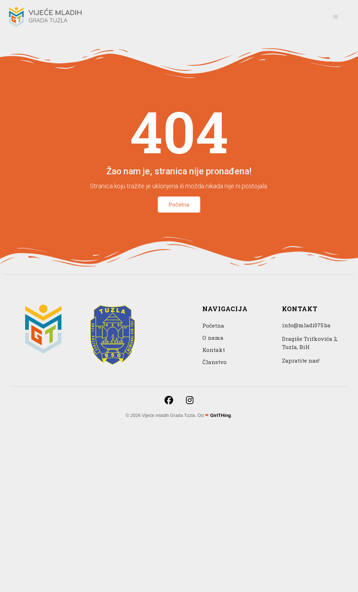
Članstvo (214, 361)
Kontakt (213, 349)
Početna (178, 204)
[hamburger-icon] (336, 17)
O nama (212, 337)
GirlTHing (220, 415)
